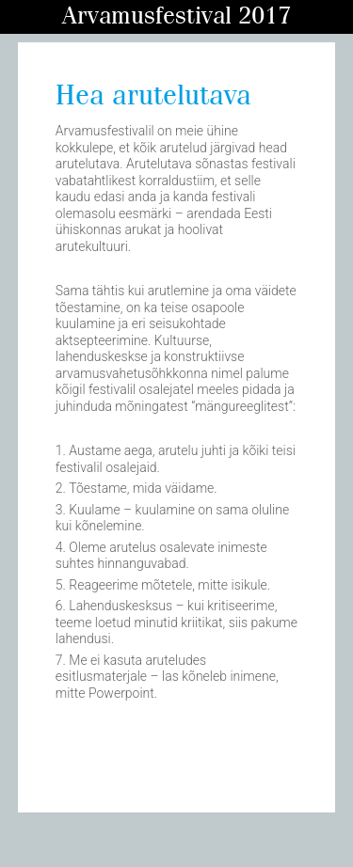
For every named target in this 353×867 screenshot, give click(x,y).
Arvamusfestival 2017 (176, 16)
